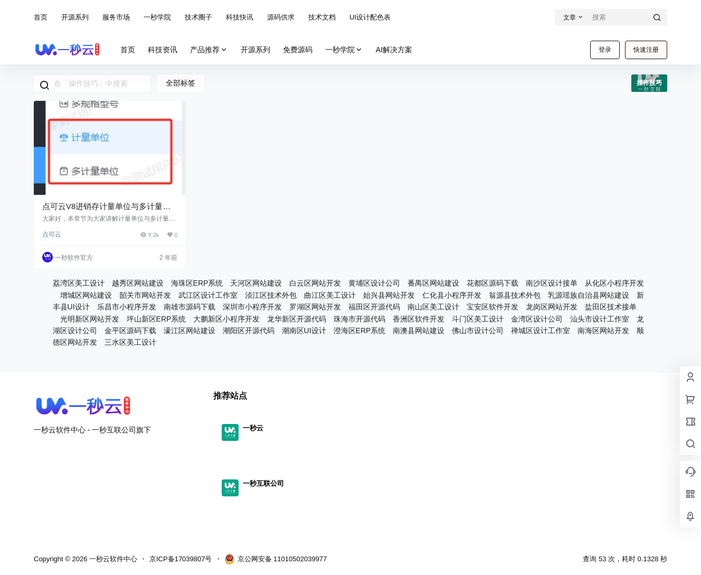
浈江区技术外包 (271, 295)
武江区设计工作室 (208, 295)
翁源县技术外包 (515, 295)
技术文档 (322, 17)
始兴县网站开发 (389, 295)
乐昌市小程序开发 (126, 307)
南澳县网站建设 (418, 330)
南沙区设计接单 (551, 283)
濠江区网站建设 (189, 330)
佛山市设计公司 (478, 330)
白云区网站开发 (315, 283)
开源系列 (75, 17)
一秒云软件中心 (112, 559)
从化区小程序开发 (614, 283)
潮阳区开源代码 (248, 330)
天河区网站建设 (256, 283)
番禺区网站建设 (433, 283)
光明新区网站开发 (89, 319)
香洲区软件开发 (418, 319)
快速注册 (646, 49)
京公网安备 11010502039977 (275, 559)
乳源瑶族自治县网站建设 (588, 295)
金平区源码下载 (130, 330)
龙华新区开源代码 (296, 319)
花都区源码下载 (492, 283)
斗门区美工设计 (478, 319)
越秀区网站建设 (138, 283)
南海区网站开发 (603, 330)
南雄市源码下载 (189, 307)
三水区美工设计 (130, 342)
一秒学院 (157, 17)
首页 (41, 17)
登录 (605, 49)
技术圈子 (198, 17)
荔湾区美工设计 (79, 283)
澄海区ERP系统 (360, 330)
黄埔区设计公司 (374, 283)
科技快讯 (239, 17)
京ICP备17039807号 (180, 559)
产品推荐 (209, 50)
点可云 (51, 234)
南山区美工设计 (433, 307)
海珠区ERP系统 (197, 283)
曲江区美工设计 (330, 295)
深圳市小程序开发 (252, 307)
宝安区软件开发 (492, 307)
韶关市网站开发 (145, 295)
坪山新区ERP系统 (156, 319)
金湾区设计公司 (537, 319)
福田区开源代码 (374, 307)
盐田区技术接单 (611, 307)
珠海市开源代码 (359, 319)
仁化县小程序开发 (451, 295)
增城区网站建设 (86, 295)
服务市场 (116, 17)
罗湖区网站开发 (315, 307)
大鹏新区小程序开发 (226, 319)
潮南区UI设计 (304, 330)
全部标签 (180, 83)
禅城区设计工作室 (540, 330)
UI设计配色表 (370, 17)
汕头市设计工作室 (599, 319)
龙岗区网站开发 (551, 307)
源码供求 (281, 17)
